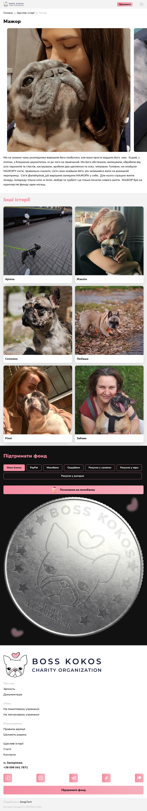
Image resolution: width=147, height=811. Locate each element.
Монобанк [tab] (53, 467)
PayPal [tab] (34, 467)
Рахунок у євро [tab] (129, 467)
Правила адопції (14, 729)
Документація (12, 694)
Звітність (9, 689)
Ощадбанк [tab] (73, 467)
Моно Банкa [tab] (14, 467)
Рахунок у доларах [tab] (72, 476)
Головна (8, 13)
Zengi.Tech (26, 802)
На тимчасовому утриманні (21, 714)
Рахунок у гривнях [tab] (100, 467)
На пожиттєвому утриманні (21, 709)
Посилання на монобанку (73, 490)
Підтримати (125, 4)
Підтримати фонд (73, 790)
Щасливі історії (26, 13)
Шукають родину (15, 735)
